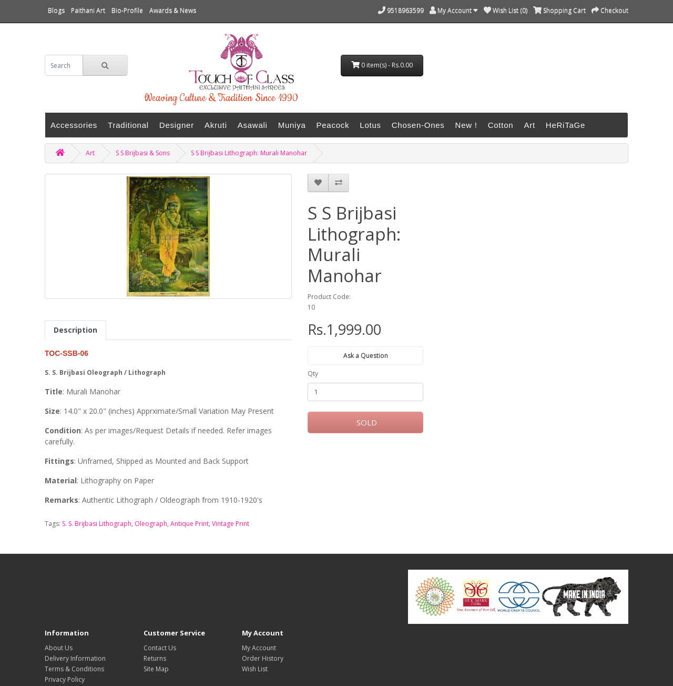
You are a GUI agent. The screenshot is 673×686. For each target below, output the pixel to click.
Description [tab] (75, 330)
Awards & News (172, 10)
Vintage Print (230, 523)
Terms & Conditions (74, 668)
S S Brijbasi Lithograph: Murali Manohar (249, 152)
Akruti (216, 125)
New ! (466, 125)
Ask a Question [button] (365, 355)
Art (529, 125)
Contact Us (160, 647)
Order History (262, 658)
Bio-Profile (127, 10)
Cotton (501, 125)
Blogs (56, 10)
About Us (59, 647)
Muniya (292, 125)
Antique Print (189, 523)
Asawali (253, 125)
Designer (176, 125)
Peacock (333, 125)
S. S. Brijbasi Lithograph (96, 523)
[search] (64, 65)
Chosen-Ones (418, 125)
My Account (259, 647)
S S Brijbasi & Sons (143, 152)
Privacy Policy (65, 679)
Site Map (156, 668)
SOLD (365, 422)
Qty (313, 373)
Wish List (255, 668)
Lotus (370, 125)
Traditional (128, 125)
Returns (155, 658)
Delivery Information (75, 658)
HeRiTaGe (565, 125)
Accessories (73, 125)
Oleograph (151, 523)
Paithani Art (88, 10)
